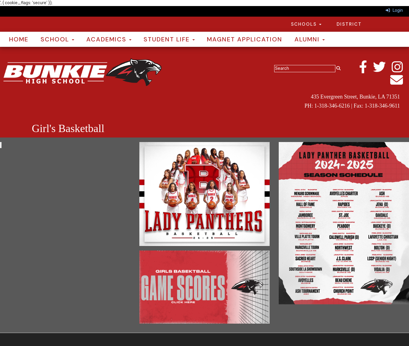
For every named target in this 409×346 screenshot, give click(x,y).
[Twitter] (382, 70)
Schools (306, 24)
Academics (108, 39)
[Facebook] (366, 70)
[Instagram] (400, 70)
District (349, 24)
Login (394, 10)
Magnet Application (244, 39)
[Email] (399, 83)
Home (18, 39)
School (57, 39)
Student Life (169, 39)
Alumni (309, 39)
